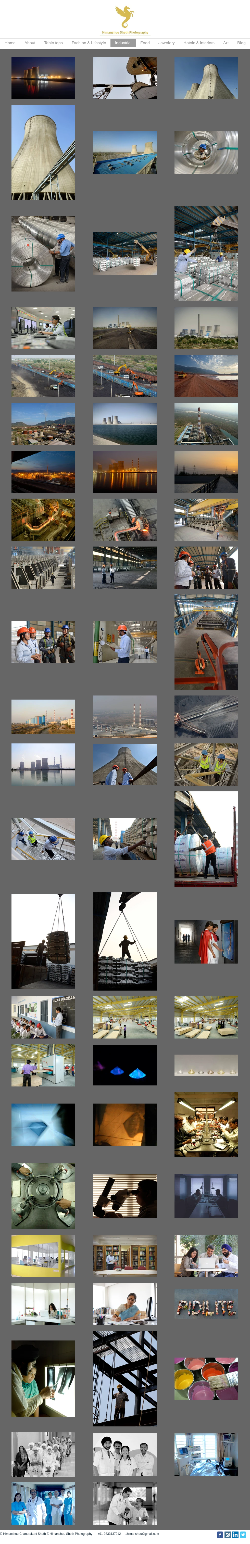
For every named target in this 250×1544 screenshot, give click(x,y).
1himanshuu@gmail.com (142, 1534)
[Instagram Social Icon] (227, 1535)
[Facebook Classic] (220, 1535)
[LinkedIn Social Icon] (235, 1535)
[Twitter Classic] (243, 1535)
